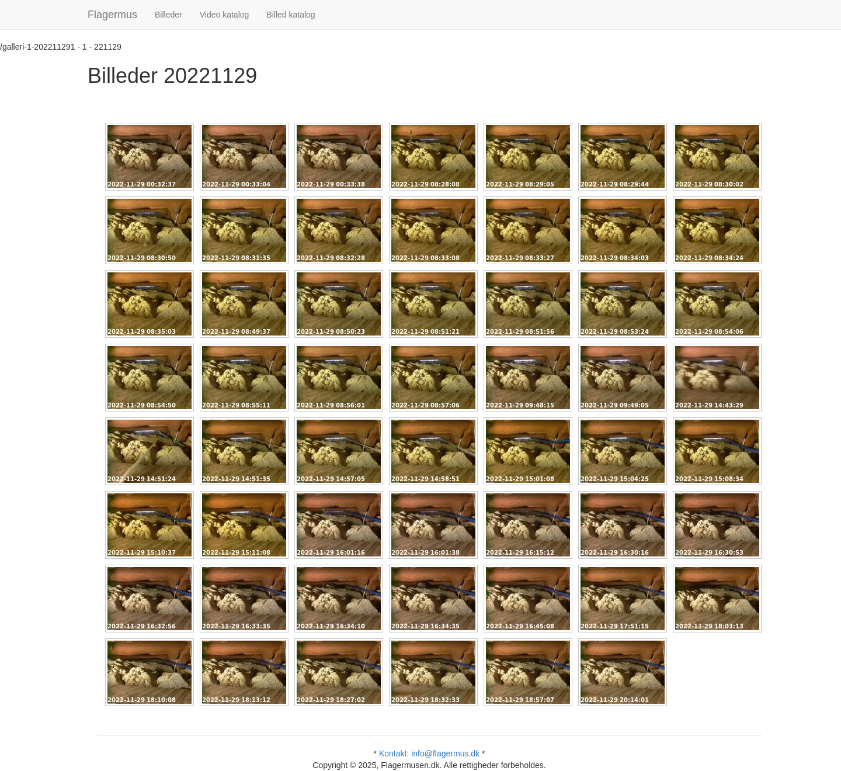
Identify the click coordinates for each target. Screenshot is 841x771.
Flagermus (112, 14)
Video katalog (224, 14)
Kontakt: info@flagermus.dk (429, 753)
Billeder (168, 14)
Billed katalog (290, 14)
